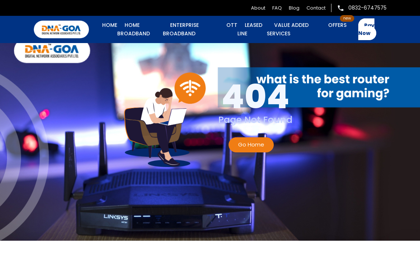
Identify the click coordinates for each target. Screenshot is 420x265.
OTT (231, 25)
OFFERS (337, 25)
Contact (316, 7)
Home (109, 25)
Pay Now (366, 29)
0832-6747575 (362, 7)
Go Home (251, 144)
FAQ (277, 7)
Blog (294, 7)
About (258, 7)
